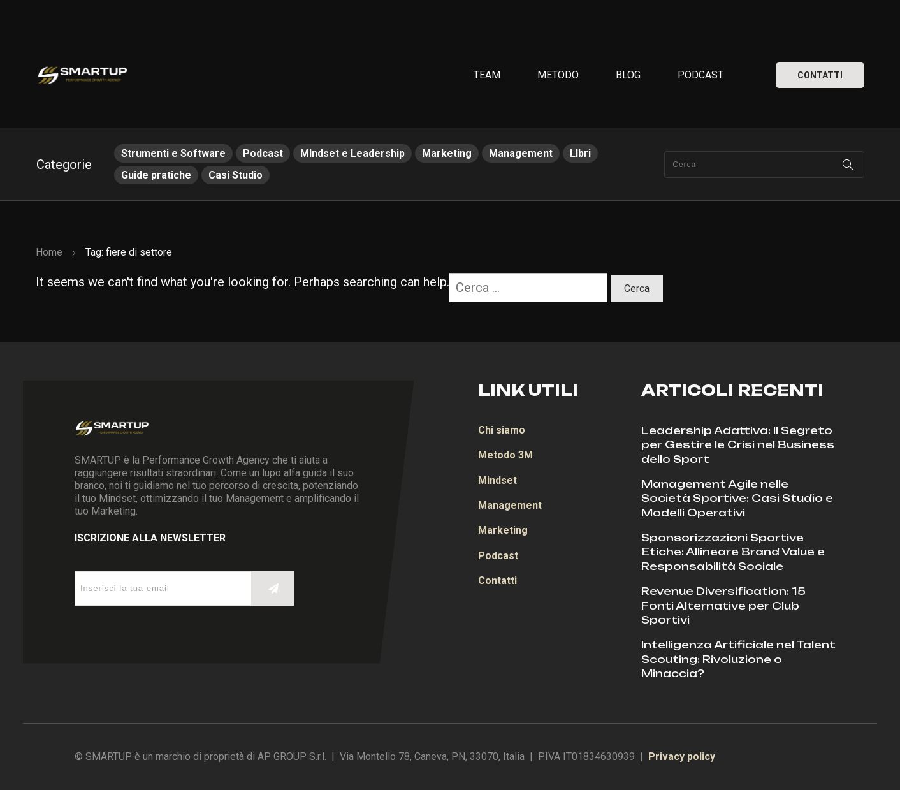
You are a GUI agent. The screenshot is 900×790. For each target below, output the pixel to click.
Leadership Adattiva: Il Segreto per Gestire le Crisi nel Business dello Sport (737, 444)
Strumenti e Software (173, 153)
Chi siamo (501, 430)
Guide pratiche (156, 175)
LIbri (580, 153)
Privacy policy (681, 756)
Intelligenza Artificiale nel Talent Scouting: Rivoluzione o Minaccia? (738, 659)
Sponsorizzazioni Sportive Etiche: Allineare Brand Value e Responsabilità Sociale (733, 552)
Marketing (447, 153)
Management (521, 153)
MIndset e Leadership (352, 153)
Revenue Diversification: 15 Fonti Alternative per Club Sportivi (723, 605)
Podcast (263, 153)
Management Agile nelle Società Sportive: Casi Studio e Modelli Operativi (737, 498)
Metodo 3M (505, 455)
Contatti (497, 580)
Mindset (497, 480)
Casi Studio (235, 175)
